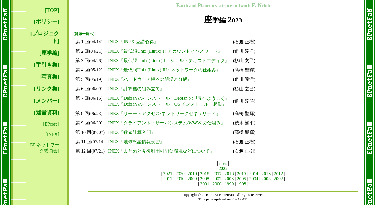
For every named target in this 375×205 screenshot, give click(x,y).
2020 (180, 173)
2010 (180, 178)
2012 (278, 173)
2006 (229, 178)
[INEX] (52, 134)
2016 (229, 173)
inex (223, 163)
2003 (266, 178)
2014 (253, 173)
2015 (241, 173)
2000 (216, 183)
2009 (192, 178)
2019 (192, 173)
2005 (241, 178)
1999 (229, 183)
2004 (253, 178)
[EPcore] (51, 124)
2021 (168, 173)
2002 (278, 178)
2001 (204, 183)
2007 (216, 178)
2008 (204, 178)
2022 (223, 168)
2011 (167, 178)
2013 (266, 173)
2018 (204, 173)
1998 (241, 183)
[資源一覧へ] (83, 34)
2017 (216, 173)
